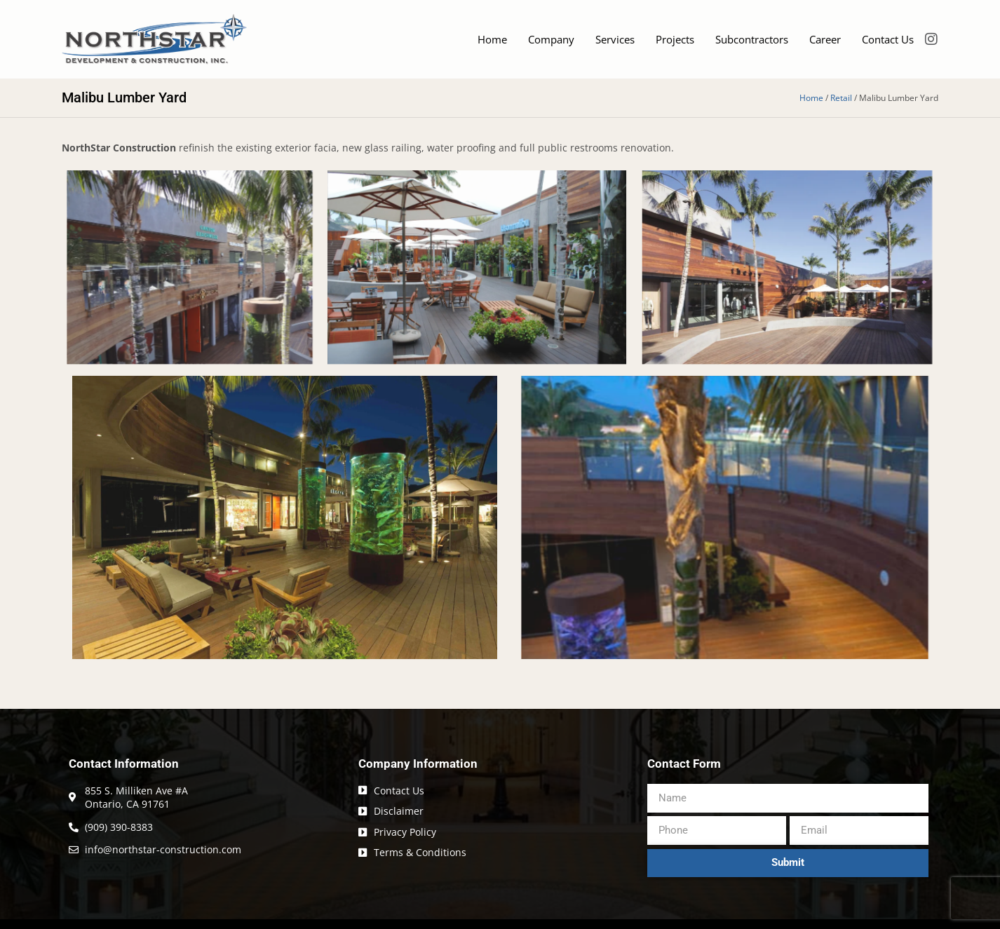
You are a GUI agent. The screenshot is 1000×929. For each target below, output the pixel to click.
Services (615, 39)
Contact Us (888, 39)
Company (551, 39)
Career (825, 39)
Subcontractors (751, 39)
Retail (841, 97)
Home (492, 39)
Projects (675, 39)
